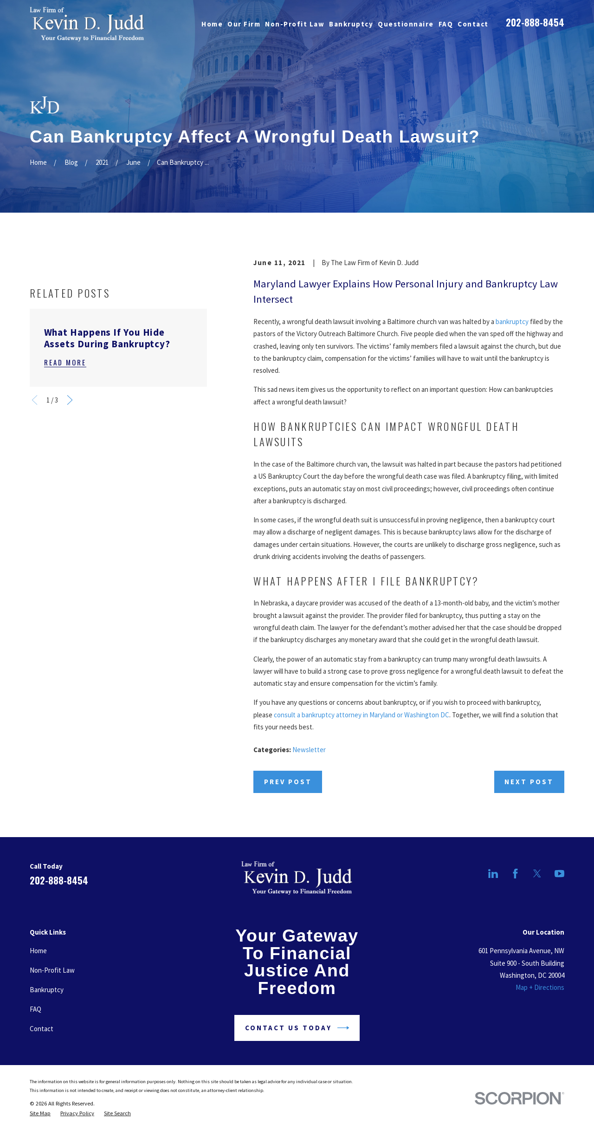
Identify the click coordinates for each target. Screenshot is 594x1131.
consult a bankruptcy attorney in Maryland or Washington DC (361, 714)
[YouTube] (559, 873)
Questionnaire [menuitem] (406, 24)
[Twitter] (537, 873)
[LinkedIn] (493, 873)
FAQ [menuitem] (446, 24)
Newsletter (309, 749)
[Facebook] (515, 873)
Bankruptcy (47, 989)
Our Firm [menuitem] (243, 24)
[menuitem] (40, 1113)
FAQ (35, 1009)
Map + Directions (540, 987)
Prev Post (288, 781)
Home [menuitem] (212, 24)
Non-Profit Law (52, 970)
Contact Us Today (297, 1028)
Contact (41, 1028)
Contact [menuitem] (473, 24)
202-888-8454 (535, 22)
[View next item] (70, 518)
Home (38, 950)
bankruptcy (512, 321)
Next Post (529, 781)
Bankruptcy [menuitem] (351, 24)
